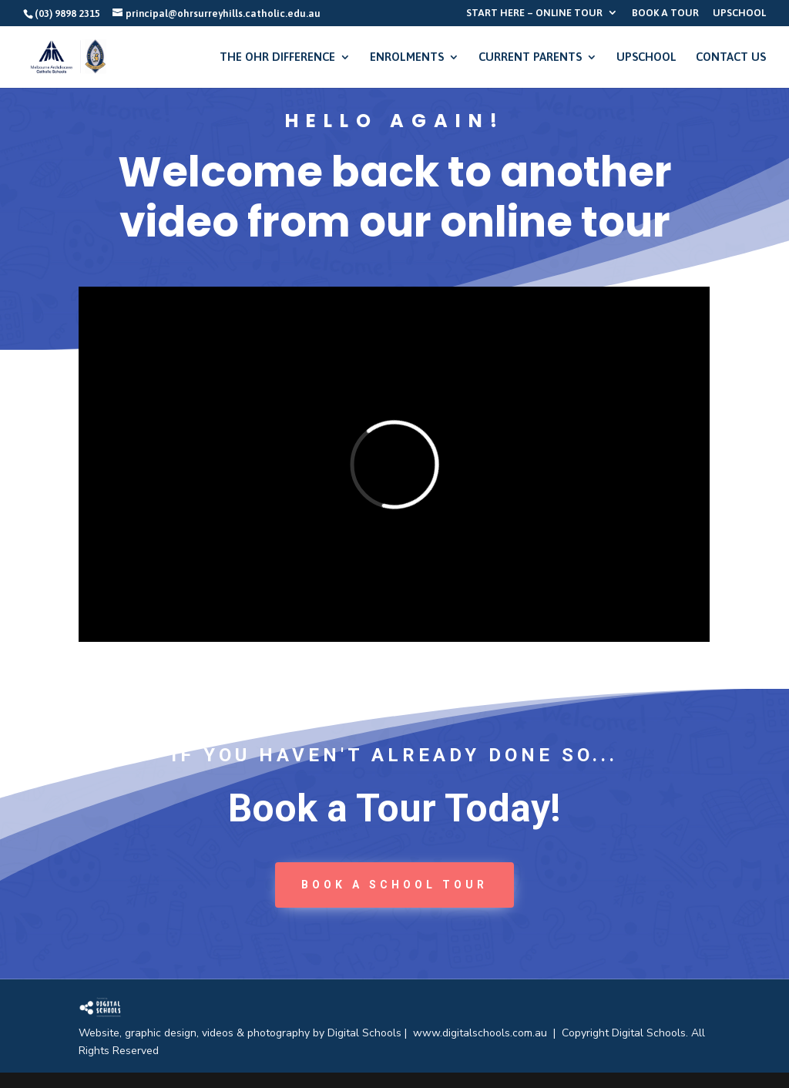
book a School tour (394, 884)
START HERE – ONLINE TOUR (534, 13)
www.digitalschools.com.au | (487, 1033)
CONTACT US (731, 57)
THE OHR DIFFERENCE (277, 57)
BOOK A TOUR (665, 13)
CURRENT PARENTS (530, 57)
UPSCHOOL (739, 13)
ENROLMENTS (407, 57)
